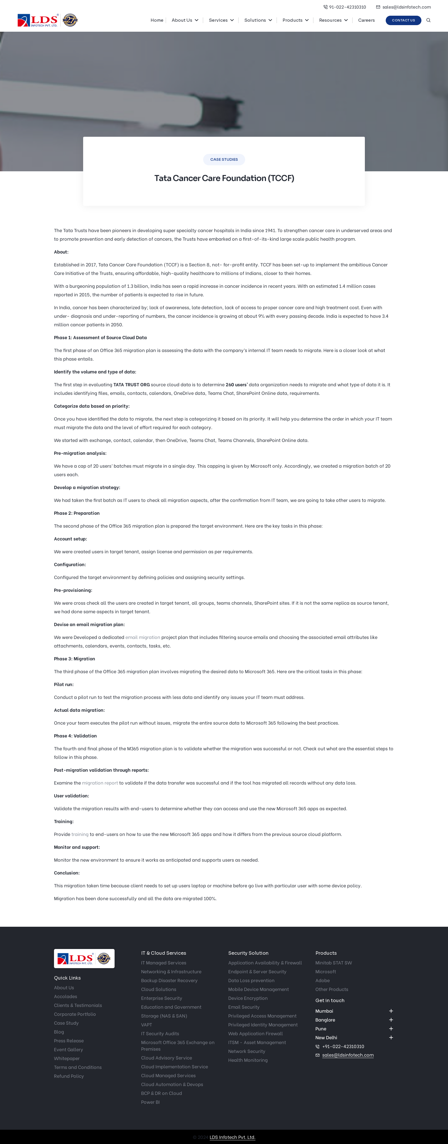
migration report (100, 782)
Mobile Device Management (258, 989)
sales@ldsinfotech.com (403, 6)
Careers (366, 20)
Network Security (246, 1051)
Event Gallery (68, 1049)
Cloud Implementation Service (174, 1066)
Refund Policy (69, 1075)
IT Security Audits (160, 1033)
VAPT (146, 1024)
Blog (59, 1031)
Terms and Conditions (78, 1066)
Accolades (65, 996)
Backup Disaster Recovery (169, 980)
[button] (199, 20)
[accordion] (354, 1010)
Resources (330, 20)
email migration (142, 637)
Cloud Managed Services (168, 1075)
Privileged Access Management (262, 1015)
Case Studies (224, 159)
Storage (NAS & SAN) (164, 1015)
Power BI (150, 1101)
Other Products (331, 989)
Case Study (66, 1022)
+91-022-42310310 (343, 1046)
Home (157, 20)
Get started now (18, 540)
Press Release (69, 1040)
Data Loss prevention (251, 980)
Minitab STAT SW (333, 962)
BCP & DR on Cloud (161, 1092)
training (80, 834)
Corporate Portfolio (75, 1013)
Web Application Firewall (255, 1033)
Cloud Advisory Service (166, 1057)
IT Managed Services (163, 962)
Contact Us (403, 20)
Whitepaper (67, 1058)
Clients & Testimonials (78, 1005)
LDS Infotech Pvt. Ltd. (232, 1136)
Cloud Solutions (158, 989)
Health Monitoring (248, 1059)
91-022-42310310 (344, 6)
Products (293, 20)
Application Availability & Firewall (265, 962)
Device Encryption (248, 997)
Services (218, 20)
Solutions (255, 20)
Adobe (322, 980)
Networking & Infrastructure (171, 971)
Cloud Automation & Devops (172, 1084)
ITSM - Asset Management (257, 1042)
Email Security (244, 1006)
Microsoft (325, 971)
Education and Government (171, 1006)
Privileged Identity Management (263, 1024)
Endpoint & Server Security (257, 971)
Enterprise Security (161, 997)
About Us (182, 20)
